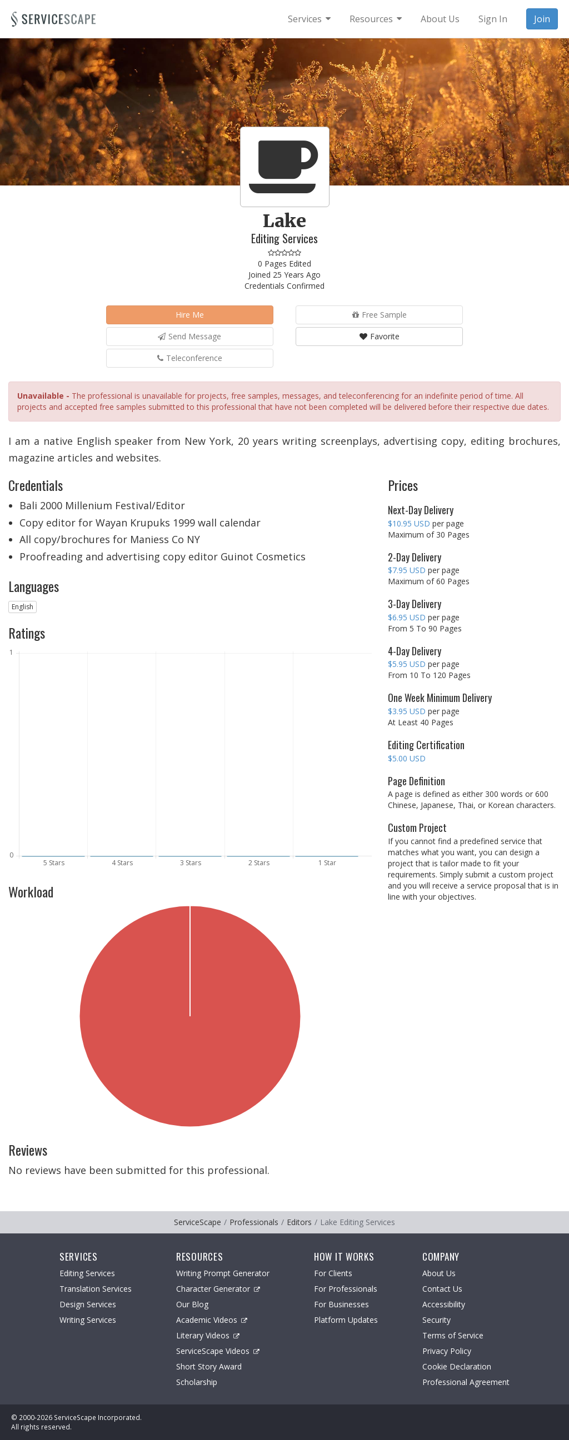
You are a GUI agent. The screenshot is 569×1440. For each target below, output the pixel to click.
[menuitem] (309, 19)
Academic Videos (211, 1319)
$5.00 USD (407, 758)
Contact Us (442, 1288)
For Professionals (345, 1288)
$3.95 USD (407, 711)
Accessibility (443, 1304)
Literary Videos (207, 1335)
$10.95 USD (409, 523)
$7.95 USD (407, 570)
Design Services (87, 1304)
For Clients (333, 1273)
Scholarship (196, 1382)
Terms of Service (452, 1335)
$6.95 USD (407, 617)
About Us (439, 1273)
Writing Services (87, 1319)
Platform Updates (346, 1319)
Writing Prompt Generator (222, 1273)
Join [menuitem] (542, 19)
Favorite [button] (380, 336)
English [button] (22, 606)
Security (436, 1319)
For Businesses (341, 1304)
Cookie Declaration (456, 1366)
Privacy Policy (446, 1351)
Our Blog (192, 1304)
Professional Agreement (466, 1382)
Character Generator (218, 1288)
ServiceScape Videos (217, 1351)
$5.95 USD (407, 664)
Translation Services (95, 1288)
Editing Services (87, 1273)
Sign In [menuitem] (492, 19)
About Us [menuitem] (440, 19)
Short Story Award (209, 1366)
